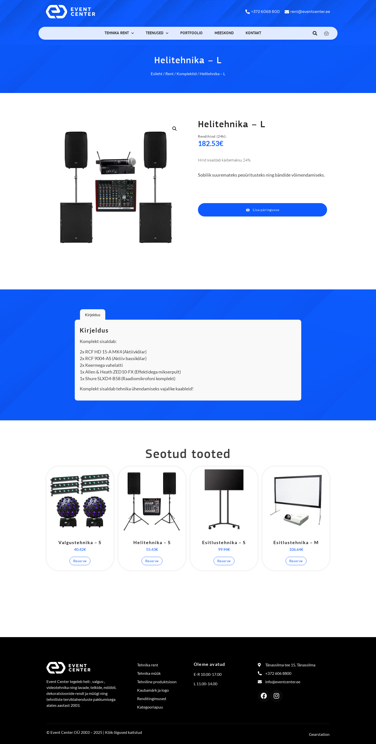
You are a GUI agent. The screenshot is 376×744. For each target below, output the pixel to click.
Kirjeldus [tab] (92, 314)
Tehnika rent (119, 33)
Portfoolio (191, 33)
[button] (315, 33)
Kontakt (253, 33)
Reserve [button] (80, 561)
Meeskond (224, 33)
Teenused (157, 33)
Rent (169, 73)
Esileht (156, 73)
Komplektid (187, 73)
